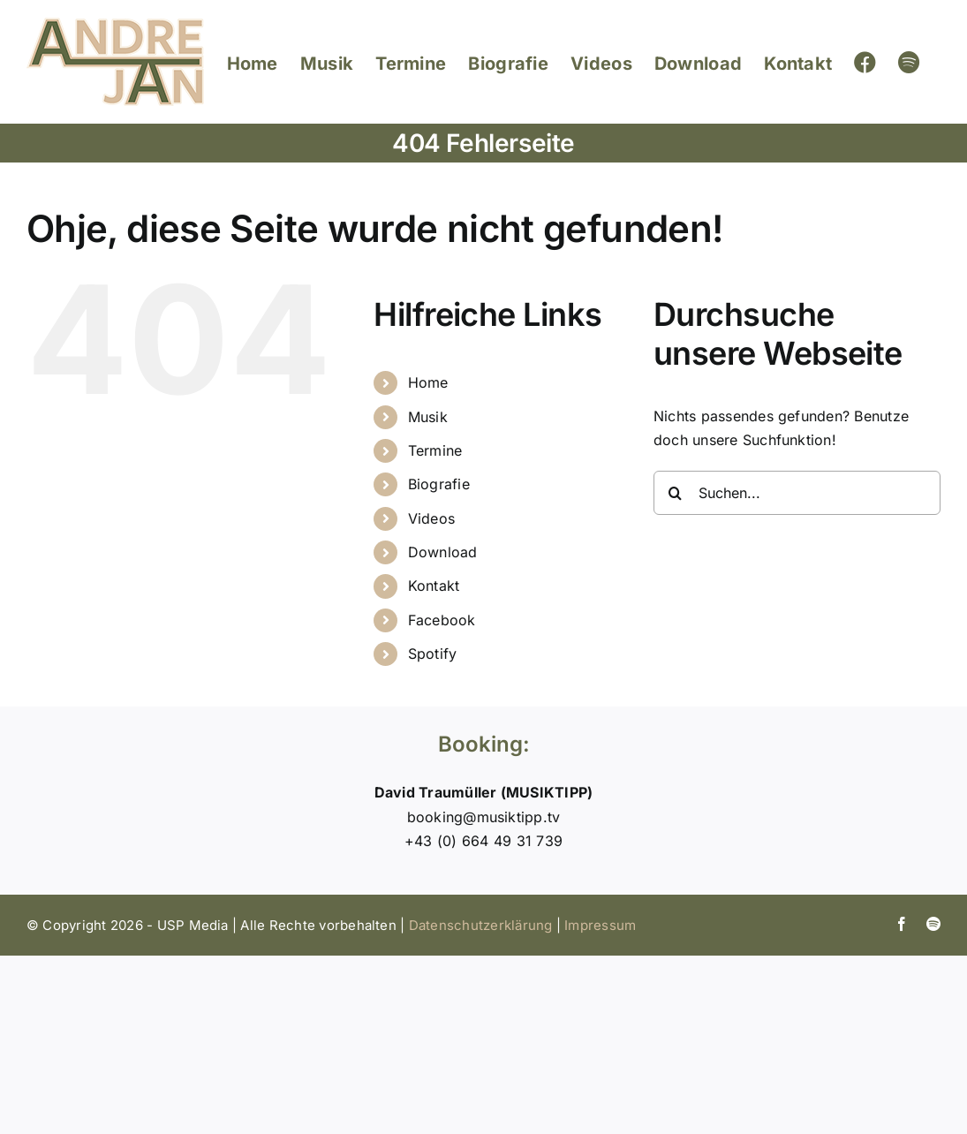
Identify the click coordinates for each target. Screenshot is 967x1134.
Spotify (432, 653)
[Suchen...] (797, 493)
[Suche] (675, 493)
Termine (435, 450)
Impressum (600, 925)
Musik (428, 417)
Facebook (442, 620)
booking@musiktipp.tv (484, 817)
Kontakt (434, 585)
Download (443, 552)
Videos (431, 518)
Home (428, 382)
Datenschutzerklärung (481, 925)
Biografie (439, 484)
